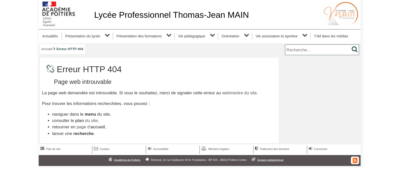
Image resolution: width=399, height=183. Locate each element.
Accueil (46, 49)
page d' (91, 127)
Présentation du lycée (82, 36)
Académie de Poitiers (127, 159)
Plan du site (50, 148)
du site (86, 120)
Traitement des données (271, 148)
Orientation (230, 36)
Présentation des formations (139, 36)
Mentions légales (214, 148)
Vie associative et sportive (277, 36)
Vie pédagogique (191, 36)
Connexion (317, 148)
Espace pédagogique (271, 159)
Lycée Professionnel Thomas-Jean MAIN (171, 15)
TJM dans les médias (331, 36)
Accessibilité (158, 148)
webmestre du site (239, 92)
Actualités (50, 36)
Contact (101, 148)
